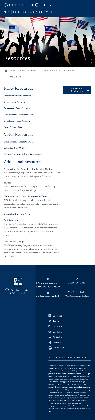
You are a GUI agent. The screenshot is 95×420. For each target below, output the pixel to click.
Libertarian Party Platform (17, 108)
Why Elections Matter (15, 147)
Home (6, 70)
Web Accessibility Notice (77, 295)
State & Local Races (13, 127)
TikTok (57, 342)
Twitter (56, 320)
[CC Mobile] (56, 347)
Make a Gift (36, 12)
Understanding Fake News (17, 213)
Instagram (58, 326)
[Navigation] (47, 12)
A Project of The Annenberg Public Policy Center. (28, 168)
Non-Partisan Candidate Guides (19, 114)
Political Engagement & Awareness (59, 70)
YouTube (57, 331)
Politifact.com (11, 220)
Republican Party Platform (17, 120)
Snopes (7, 182)
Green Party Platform (14, 101)
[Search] (54, 12)
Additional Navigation (77, 90)
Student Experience (27, 70)
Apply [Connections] (7, 12)
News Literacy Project (15, 241)
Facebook (57, 315)
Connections (20, 12)
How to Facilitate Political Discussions (23, 154)
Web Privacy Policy (76, 292)
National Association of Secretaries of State (25, 196)
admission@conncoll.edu (48, 296)
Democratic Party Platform (17, 95)
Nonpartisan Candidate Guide (19, 141)
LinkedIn (57, 337)
